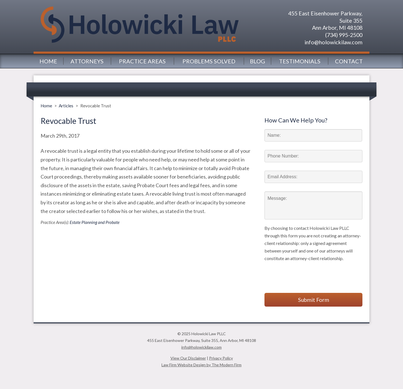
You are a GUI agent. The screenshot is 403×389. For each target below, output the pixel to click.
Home (48, 61)
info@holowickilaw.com (333, 42)
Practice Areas (142, 61)
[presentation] (307, 273)
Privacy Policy (221, 358)
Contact (349, 61)
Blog (257, 61)
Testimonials (299, 61)
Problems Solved (208, 61)
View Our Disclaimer (188, 358)
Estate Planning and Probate (95, 222)
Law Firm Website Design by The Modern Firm (201, 364)
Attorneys (87, 61)
